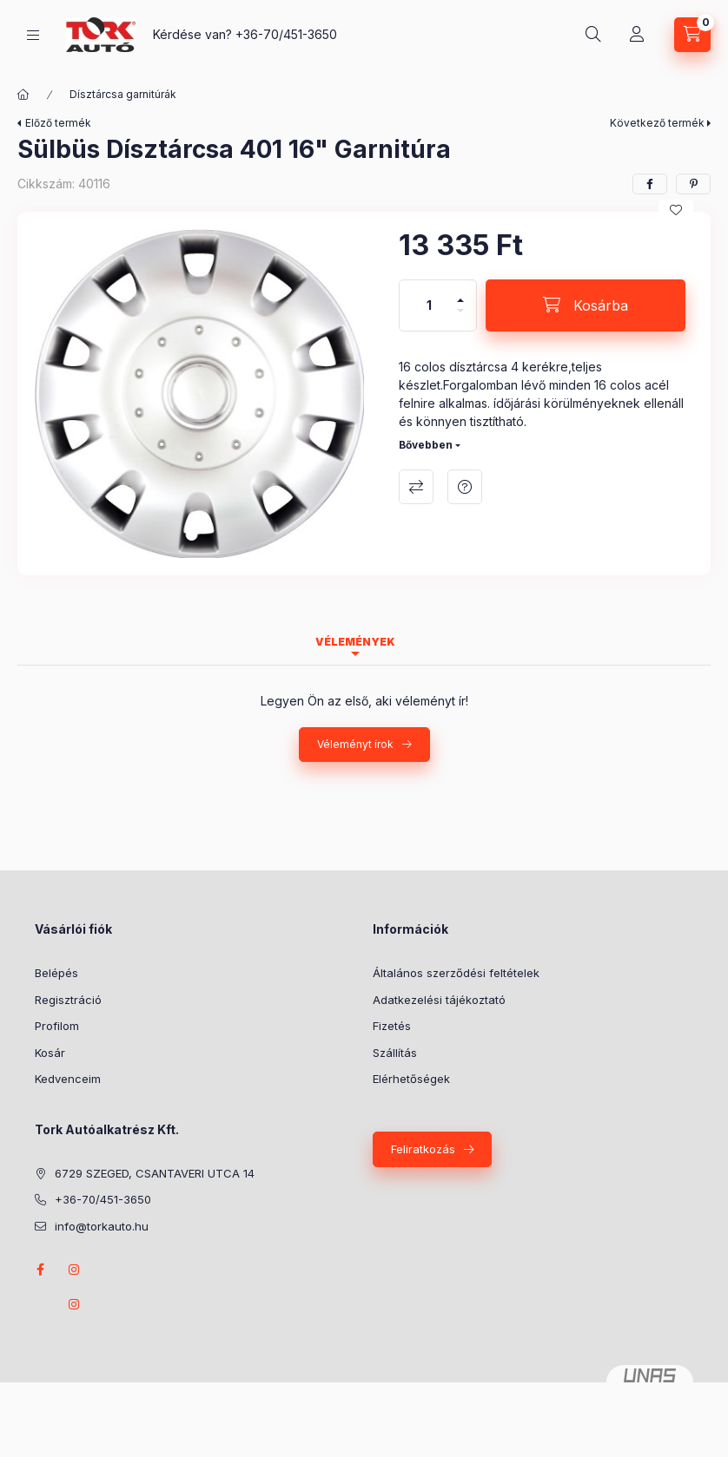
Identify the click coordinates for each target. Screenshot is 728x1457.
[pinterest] (693, 184)
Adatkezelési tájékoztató (439, 1000)
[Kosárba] (585, 305)
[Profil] (636, 34)
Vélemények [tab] (355, 641)
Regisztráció (68, 1000)
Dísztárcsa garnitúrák (122, 94)
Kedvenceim (68, 1079)
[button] (199, 393)
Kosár (50, 1053)
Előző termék (58, 122)
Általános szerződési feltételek (456, 973)
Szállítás (395, 1053)
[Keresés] (593, 34)
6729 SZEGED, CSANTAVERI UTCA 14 (155, 1173)
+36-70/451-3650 (286, 34)
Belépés (56, 973)
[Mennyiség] (429, 305)
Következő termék (657, 122)
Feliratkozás (423, 1149)
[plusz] (460, 292)
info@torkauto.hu (102, 1226)
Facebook (40, 1269)
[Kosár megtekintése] (692, 34)
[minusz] (460, 318)
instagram (74, 1269)
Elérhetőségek (411, 1079)
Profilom (57, 1026)
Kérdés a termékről (464, 486)
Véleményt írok (355, 744)
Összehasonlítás (416, 486)
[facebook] (649, 184)
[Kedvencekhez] (676, 210)
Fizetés (392, 1026)
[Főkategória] (23, 94)
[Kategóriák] (33, 35)
